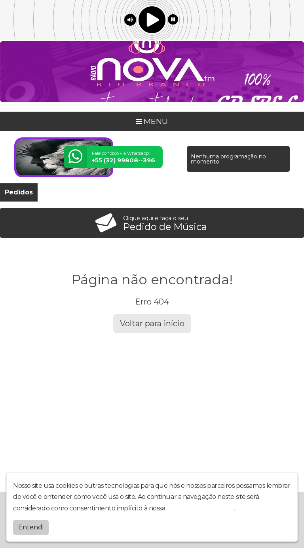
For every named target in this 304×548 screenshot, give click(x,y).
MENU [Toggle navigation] (152, 121)
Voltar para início (152, 323)
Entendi (31, 527)
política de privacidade (200, 508)
